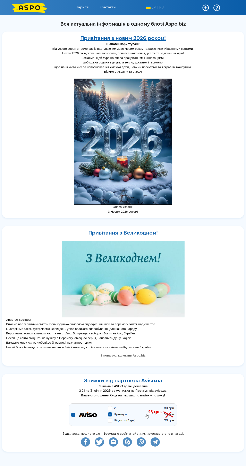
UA (151, 7)
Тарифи (82, 7)
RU (161, 7)
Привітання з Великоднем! (123, 233)
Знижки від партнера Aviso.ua (123, 381)
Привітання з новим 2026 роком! (123, 38)
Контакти (108, 7)
